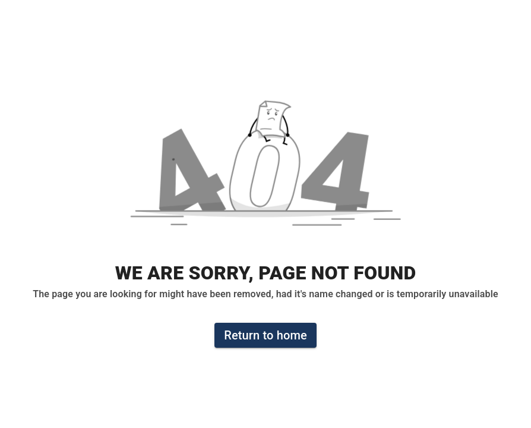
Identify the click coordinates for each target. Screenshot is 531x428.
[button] (265, 169)
